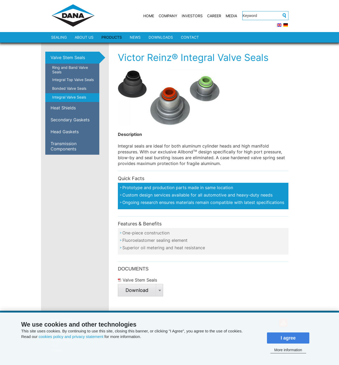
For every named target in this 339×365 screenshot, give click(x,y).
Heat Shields (63, 107)
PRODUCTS (111, 37)
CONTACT (190, 37)
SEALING (59, 37)
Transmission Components (64, 146)
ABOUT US (84, 37)
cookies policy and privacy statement (71, 336)
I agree (288, 338)
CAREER (214, 16)
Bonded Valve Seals (69, 88)
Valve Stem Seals (68, 57)
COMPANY (168, 16)
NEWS (135, 37)
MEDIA (231, 16)
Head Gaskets (65, 131)
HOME (148, 16)
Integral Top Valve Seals (73, 79)
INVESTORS (192, 16)
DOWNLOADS (161, 37)
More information (288, 350)
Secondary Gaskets (70, 119)
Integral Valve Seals (69, 97)
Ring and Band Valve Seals (70, 69)
